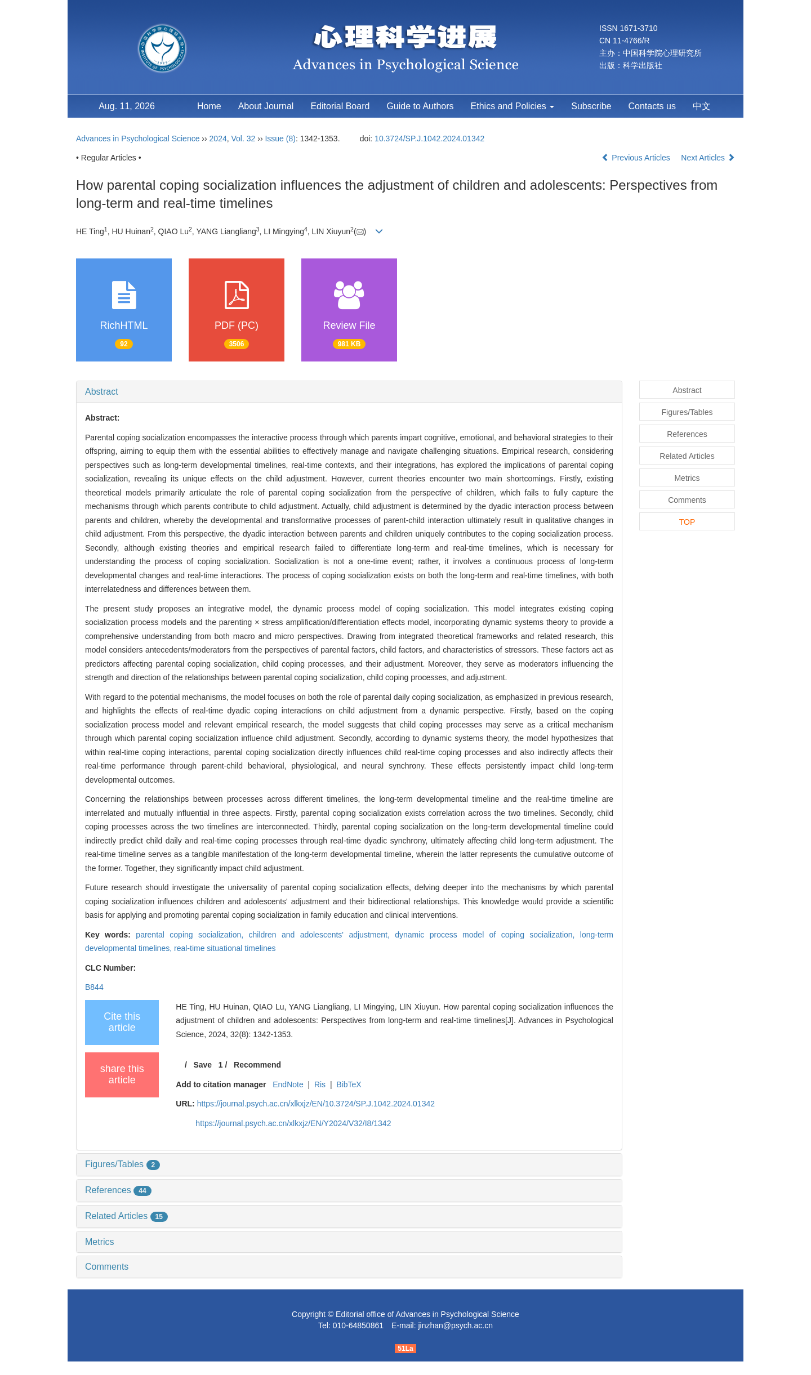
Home (209, 106)
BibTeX (348, 1084)
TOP (687, 521)
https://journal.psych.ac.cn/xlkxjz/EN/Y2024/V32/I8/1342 (293, 1123)
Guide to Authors (419, 106)
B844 (94, 987)
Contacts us (651, 106)
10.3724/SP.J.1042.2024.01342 (429, 138)
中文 (702, 106)
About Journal (266, 106)
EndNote (288, 1084)
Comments (106, 1266)
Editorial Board (339, 106)
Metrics (99, 1242)
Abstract (101, 391)
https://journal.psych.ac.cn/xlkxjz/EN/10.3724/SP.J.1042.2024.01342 (316, 1103)
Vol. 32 (243, 138)
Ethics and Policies (513, 106)
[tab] (349, 392)
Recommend (257, 1064)
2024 (218, 138)
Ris (320, 1084)
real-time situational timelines (225, 948)
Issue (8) (280, 138)
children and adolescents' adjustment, (322, 934)
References (118, 1190)
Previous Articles (636, 157)
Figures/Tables (122, 1164)
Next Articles (708, 157)
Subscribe (591, 106)
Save (202, 1064)
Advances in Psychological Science (139, 138)
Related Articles (126, 1216)
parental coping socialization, (192, 934)
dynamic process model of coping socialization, (487, 934)
